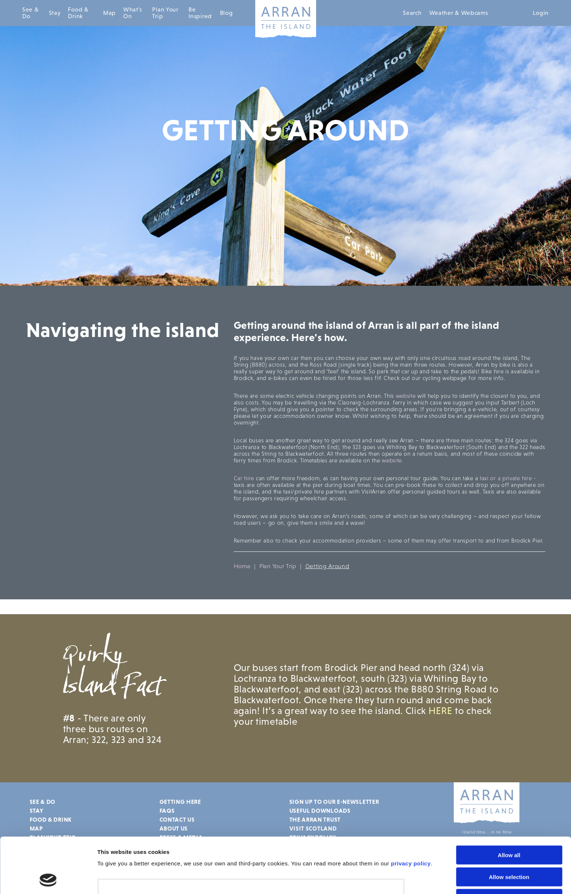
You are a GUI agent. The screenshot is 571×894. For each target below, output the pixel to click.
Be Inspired (200, 12)
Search (412, 13)
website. (392, 460)
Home (242, 566)
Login (541, 13)
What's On (132, 12)
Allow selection (509, 825)
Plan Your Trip (165, 12)
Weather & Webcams (458, 13)
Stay (55, 13)
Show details (114, 879)
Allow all (509, 803)
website (406, 396)
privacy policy (411, 811)
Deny (509, 846)
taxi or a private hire (506, 478)
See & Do (30, 12)
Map (109, 13)
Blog (226, 13)
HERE (442, 710)
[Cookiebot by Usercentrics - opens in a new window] (48, 879)
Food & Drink (78, 12)
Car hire (244, 478)
